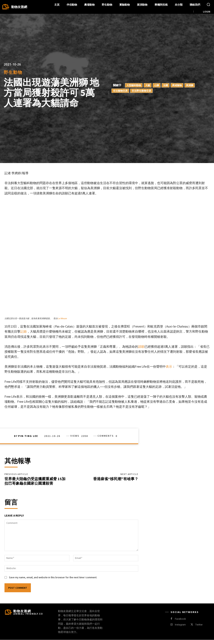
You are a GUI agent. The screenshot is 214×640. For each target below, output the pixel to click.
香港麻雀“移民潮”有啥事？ (115, 478)
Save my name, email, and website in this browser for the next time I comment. (53, 577)
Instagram (180, 624)
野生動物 (13, 72)
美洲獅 (189, 85)
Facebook (180, 619)
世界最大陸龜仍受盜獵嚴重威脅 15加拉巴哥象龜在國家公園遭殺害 (34, 481)
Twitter (199, 624)
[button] (208, 4)
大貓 (147, 85)
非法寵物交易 (120, 90)
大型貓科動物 (133, 85)
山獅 (156, 85)
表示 (169, 366)
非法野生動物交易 (141, 90)
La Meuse (62, 318)
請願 (141, 347)
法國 (165, 85)
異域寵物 (177, 85)
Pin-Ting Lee (28, 436)
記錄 (23, 331)
